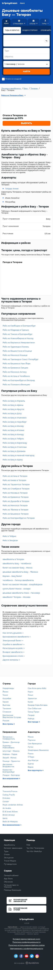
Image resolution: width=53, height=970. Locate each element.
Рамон (30, 754)
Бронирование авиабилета (16, 637)
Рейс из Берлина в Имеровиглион (19, 342)
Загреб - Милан (9, 758)
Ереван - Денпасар (11, 742)
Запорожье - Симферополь (9, 738)
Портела (31, 740)
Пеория (31, 715)
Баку (26, 88)
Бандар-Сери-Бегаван (37, 705)
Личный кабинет (11, 875)
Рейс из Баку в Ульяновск (14, 418)
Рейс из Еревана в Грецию (15, 368)
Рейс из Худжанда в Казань (16, 347)
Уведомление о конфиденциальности (26, 948)
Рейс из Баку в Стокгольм (15, 447)
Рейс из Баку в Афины (13, 405)
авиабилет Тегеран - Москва (16, 597)
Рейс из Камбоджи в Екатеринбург (19, 326)
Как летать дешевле (12, 633)
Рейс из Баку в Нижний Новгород (18, 455)
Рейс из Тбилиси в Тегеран (15, 510)
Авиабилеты (9, 845)
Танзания (7, 708)
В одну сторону (30, 30)
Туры (6, 851)
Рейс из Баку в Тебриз (13, 439)
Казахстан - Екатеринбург (9, 771)
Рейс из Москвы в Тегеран (15, 493)
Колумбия (7, 698)
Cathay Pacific (9, 795)
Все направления (11, 778)
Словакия (7, 712)
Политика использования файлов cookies (26, 945)
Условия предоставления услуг (26, 939)
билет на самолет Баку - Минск (17, 568)
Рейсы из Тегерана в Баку (12, 95)
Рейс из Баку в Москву (13, 426)
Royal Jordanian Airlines (13, 805)
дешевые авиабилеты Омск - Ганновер (21, 593)
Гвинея (5, 702)
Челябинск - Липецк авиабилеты (18, 580)
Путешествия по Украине (11, 886)
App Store (8, 879)
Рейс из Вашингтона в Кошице (17, 351)
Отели (7, 854)
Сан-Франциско (35, 743)
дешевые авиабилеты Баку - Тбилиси (20, 572)
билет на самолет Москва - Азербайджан (23, 584)
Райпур (31, 718)
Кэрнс (30, 692)
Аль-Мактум (33, 760)
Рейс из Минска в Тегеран (15, 505)
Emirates (6, 798)
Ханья (30, 695)
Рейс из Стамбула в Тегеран (16, 489)
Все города (33, 722)
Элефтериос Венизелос (38, 750)
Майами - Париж (10, 754)
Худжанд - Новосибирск (8, 747)
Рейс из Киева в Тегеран (14, 480)
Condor (6, 801)
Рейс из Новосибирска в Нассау (18, 338)
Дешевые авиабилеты (11, 88)
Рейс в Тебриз (9, 536)
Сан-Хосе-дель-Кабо (37, 688)
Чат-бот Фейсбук (34, 851)
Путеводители (10, 864)
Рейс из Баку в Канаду (13, 434)
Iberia (5, 818)
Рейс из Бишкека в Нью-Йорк (16, 363)
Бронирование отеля (13, 656)
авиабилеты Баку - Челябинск (17, 563)
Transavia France (10, 791)
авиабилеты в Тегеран (13, 559)
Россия (6, 720)
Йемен (5, 692)
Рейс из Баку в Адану (13, 460)
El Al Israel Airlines (10, 811)
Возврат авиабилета (13, 652)
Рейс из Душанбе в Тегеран (16, 501)
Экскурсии (9, 858)
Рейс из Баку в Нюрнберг (15, 422)
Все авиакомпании (11, 825)
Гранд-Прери (33, 712)
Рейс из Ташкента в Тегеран (16, 484)
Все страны (8, 724)
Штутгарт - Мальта (11, 751)
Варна (30, 767)
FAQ (28, 845)
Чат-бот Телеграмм (35, 848)
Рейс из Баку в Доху (12, 413)
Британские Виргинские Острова (12, 716)
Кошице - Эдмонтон (11, 761)
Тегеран (34, 88)
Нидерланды (8, 688)
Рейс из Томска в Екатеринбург (17, 334)
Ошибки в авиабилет (13, 644)
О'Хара (31, 757)
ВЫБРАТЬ (26, 123)
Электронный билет (12, 640)
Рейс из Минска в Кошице (15, 355)
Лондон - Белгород (11, 775)
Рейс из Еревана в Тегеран (16, 497)
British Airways (9, 815)
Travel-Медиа (10, 861)
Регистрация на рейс (13, 648)
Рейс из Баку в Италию (13, 430)
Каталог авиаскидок (13, 848)
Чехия (5, 695)
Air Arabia (7, 808)
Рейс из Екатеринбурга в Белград (19, 380)
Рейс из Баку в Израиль (14, 401)
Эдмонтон (32, 698)
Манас (31, 737)
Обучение (8, 882)
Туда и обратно (12, 30)
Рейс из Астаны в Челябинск (16, 376)
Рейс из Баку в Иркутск (13, 409)
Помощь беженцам (12, 890)
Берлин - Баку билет (12, 576)
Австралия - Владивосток (8, 765)
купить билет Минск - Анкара (16, 589)
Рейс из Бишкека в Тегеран (16, 514)
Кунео (30, 702)
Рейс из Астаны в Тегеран (15, 476)
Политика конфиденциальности (26, 942)
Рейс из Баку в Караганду (15, 443)
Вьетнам (6, 705)
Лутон (30, 747)
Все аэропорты (35, 770)
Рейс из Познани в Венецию (16, 384)
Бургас (31, 764)
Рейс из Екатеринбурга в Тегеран (19, 518)
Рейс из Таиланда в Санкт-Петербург (20, 359)
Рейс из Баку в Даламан (14, 451)
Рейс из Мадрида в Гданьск (16, 330)
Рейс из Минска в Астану (14, 372)
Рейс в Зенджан (10, 540)
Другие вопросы (11, 660)
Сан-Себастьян (34, 708)
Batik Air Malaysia (10, 821)
